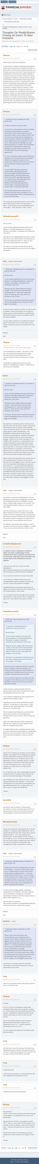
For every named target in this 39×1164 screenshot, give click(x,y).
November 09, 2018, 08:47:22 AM (11, 378)
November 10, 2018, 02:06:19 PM (11, 1044)
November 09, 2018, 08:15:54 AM (11, 264)
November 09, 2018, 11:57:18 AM (11, 493)
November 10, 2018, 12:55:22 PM (11, 999)
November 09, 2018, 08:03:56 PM (11, 924)
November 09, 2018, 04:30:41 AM (11, 114)
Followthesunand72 (11, 216)
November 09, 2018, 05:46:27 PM (11, 825)
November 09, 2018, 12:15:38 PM (11, 547)
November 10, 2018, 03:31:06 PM (11, 1087)
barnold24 (7, 800)
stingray (6, 342)
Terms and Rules (18, 1159)
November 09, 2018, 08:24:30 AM (11, 345)
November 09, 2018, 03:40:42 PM (11, 803)
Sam (5, 261)
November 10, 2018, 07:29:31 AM (11, 979)
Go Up (4, 1148)
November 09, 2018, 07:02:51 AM (11, 219)
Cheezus (6, 55)
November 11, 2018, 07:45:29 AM (11, 1107)
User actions (32, 50)
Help (12, 1159)
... (23, 46)
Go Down (5, 46)
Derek (5, 376)
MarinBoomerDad (10, 822)
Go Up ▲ (26, 1159)
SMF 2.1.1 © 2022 (14, 1161)
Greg (5, 976)
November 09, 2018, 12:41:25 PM (11, 614)
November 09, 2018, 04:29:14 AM (11, 58)
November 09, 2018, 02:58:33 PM (11, 749)
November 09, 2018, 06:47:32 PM (11, 856)
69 (25, 46)
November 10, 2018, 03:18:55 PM (11, 1066)
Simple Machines (24, 1161)
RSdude (6, 1104)
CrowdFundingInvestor (12, 544)
